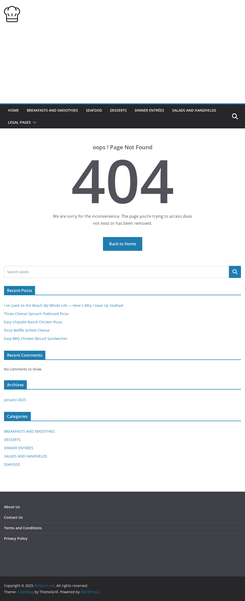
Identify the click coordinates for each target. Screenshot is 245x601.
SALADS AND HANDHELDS (194, 110)
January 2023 (15, 399)
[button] (33, 122)
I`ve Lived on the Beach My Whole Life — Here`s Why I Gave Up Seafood (63, 305)
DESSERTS (118, 110)
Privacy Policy (16, 538)
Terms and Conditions (23, 527)
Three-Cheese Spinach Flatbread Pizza (36, 313)
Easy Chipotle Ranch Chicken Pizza (33, 322)
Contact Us (13, 517)
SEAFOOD (94, 110)
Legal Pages (19, 122)
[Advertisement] (122, 66)
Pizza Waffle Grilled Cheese (27, 330)
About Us (12, 506)
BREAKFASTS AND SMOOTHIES (52, 110)
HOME (13, 110)
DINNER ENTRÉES (149, 110)
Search (235, 272)
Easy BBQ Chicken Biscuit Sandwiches (35, 338)
